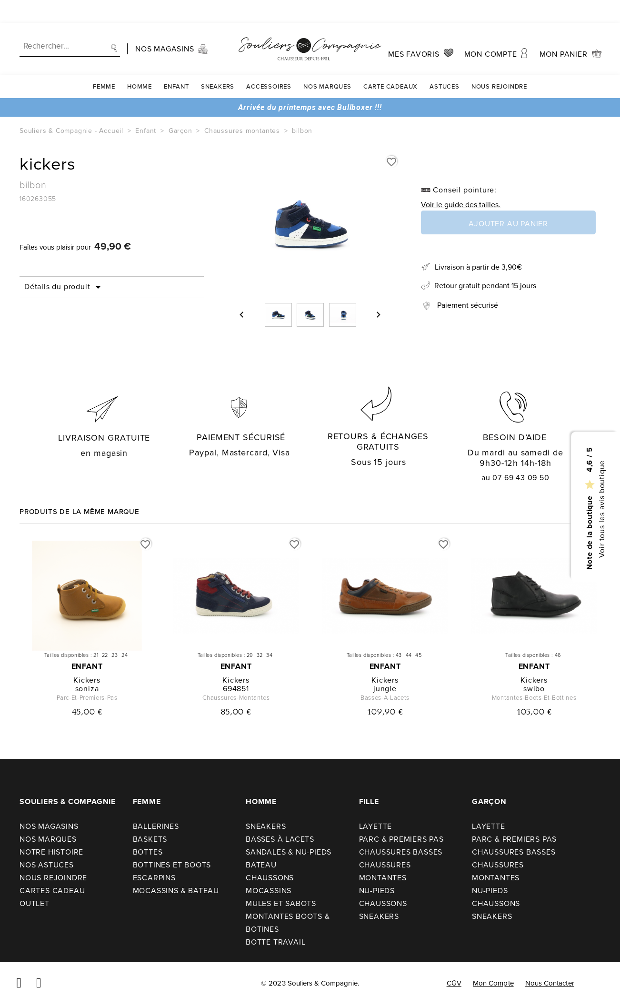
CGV (454, 983)
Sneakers (217, 63)
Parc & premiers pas (401, 839)
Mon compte (493, 983)
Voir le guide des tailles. (460, 204)
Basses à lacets (280, 839)
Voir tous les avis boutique (601, 509)
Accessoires (268, 63)
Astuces (445, 63)
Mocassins (268, 890)
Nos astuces (47, 864)
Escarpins (154, 877)
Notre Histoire (51, 851)
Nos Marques (327, 63)
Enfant (176, 63)
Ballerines (156, 826)
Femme (104, 63)
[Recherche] (70, 23)
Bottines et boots (172, 864)
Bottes (148, 851)
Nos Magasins (49, 826)
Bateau (261, 864)
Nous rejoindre (499, 63)
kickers (86, 680)
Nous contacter (549, 983)
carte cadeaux (390, 63)
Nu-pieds (377, 890)
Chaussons (270, 877)
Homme (139, 63)
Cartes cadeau (52, 890)
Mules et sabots (281, 903)
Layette (375, 826)
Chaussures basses (401, 851)
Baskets (150, 839)
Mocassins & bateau (176, 890)
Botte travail (275, 942)
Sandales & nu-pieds (288, 851)
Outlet (35, 903)
